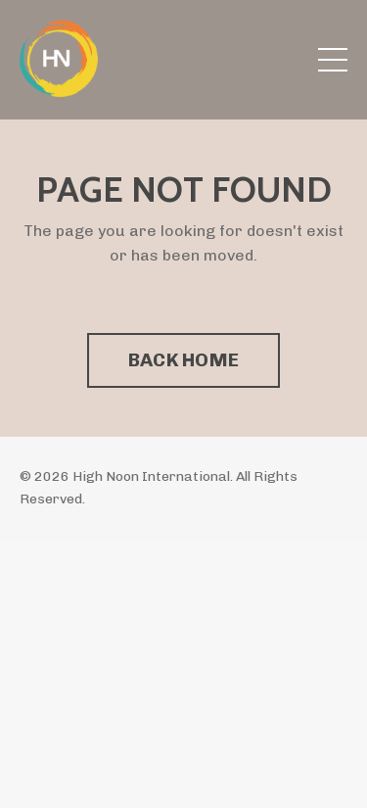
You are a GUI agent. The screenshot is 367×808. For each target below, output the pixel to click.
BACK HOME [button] (183, 360)
